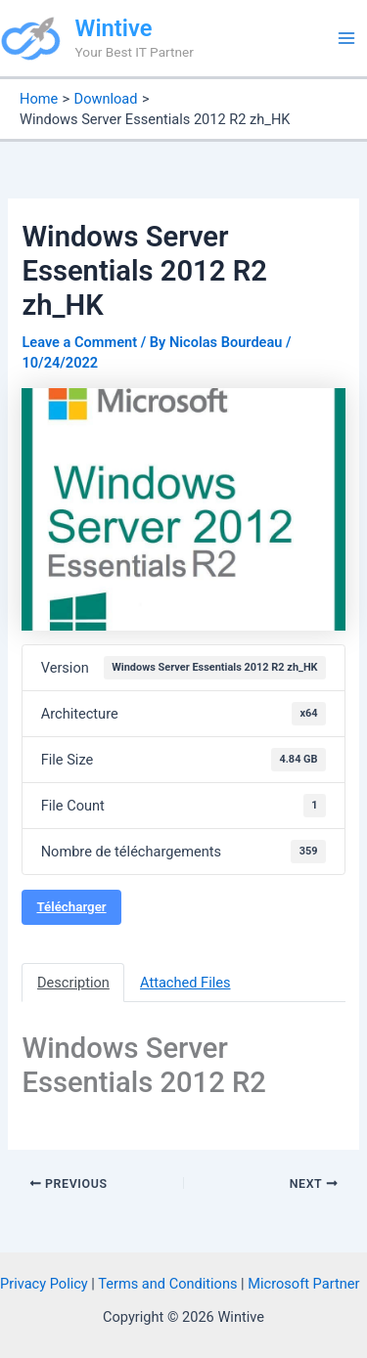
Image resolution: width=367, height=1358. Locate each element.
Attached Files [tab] (185, 982)
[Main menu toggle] (346, 38)
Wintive (114, 28)
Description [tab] (73, 982)
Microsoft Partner (303, 1283)
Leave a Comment (79, 342)
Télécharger (71, 906)
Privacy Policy (44, 1283)
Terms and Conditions (167, 1283)
